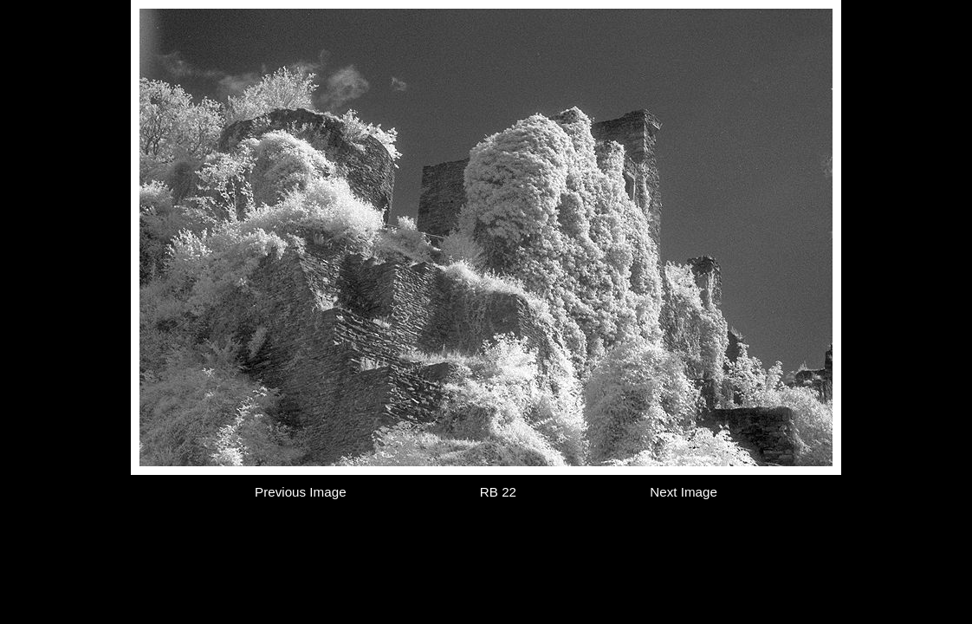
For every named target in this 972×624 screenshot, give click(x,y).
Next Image (683, 491)
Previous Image (301, 491)
